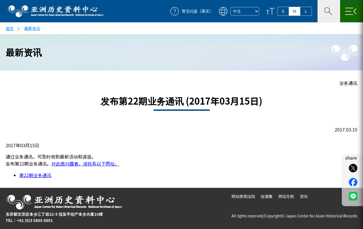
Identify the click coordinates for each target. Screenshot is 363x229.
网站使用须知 (243, 196)
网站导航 (286, 196)
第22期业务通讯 (35, 175)
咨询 (304, 196)
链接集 (267, 196)
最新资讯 (32, 28)
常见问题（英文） (197, 11)
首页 (10, 28)
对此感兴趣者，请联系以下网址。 (85, 163)
